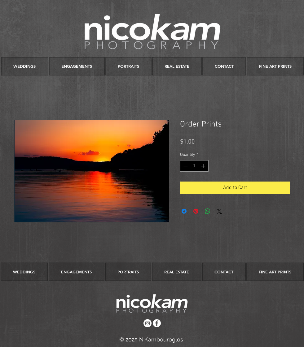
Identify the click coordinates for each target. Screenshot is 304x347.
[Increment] (204, 166)
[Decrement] (185, 166)
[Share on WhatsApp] (207, 211)
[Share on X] (219, 211)
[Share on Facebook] (184, 211)
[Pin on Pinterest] (196, 211)
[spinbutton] (194, 166)
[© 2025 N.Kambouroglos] (151, 339)
